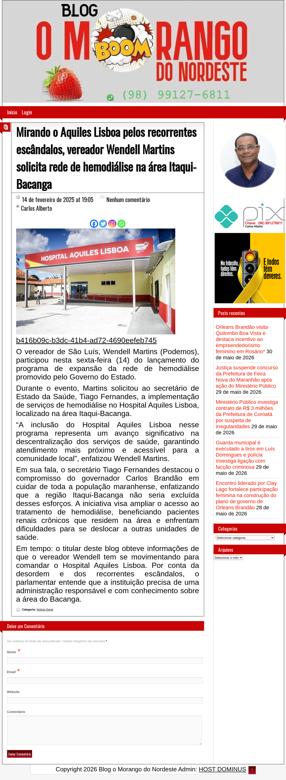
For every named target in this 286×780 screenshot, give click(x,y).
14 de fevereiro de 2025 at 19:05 (57, 199)
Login (27, 112)
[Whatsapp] (121, 224)
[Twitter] (103, 224)
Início (12, 112)
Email (11, 672)
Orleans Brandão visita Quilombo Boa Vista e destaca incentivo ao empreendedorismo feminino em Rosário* (242, 339)
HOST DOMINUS (222, 774)
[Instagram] (112, 224)
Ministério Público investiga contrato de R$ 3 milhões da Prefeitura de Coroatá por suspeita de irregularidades (247, 414)
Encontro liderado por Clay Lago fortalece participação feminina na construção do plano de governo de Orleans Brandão (247, 495)
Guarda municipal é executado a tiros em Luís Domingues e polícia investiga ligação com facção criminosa (245, 455)
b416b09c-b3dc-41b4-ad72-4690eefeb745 (86, 340)
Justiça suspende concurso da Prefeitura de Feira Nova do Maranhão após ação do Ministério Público (247, 377)
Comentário (16, 712)
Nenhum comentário (128, 199)
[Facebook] (94, 224)
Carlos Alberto (36, 208)
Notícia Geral (45, 609)
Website (13, 692)
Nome (11, 652)
